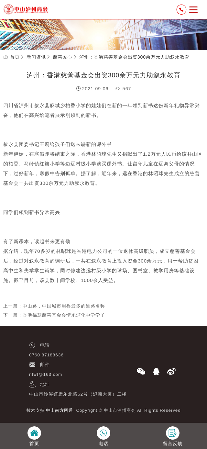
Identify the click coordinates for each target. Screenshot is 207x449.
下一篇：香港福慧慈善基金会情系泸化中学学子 (54, 315)
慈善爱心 (62, 57)
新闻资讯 (36, 57)
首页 (15, 57)
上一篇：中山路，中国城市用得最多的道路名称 (54, 306)
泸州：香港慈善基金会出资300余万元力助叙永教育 (134, 57)
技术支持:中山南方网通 (50, 410)
